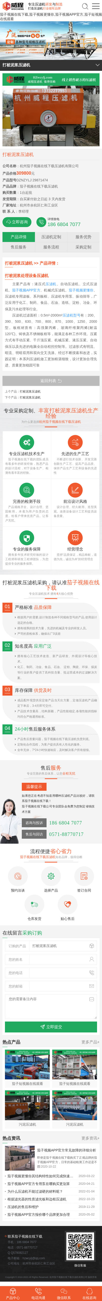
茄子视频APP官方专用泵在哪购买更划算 (38, 1184)
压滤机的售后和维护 (23, 1207)
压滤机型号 (71, 315)
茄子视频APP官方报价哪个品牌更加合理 (38, 1215)
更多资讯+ (90, 1138)
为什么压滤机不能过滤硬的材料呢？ (35, 1191)
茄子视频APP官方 (26, 290)
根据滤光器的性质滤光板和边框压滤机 (36, 1199)
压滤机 (51, 284)
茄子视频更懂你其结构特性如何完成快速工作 (42, 1176)
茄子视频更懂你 (81, 290)
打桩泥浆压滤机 (30, 391)
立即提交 (51, 1027)
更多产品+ (90, 1042)
